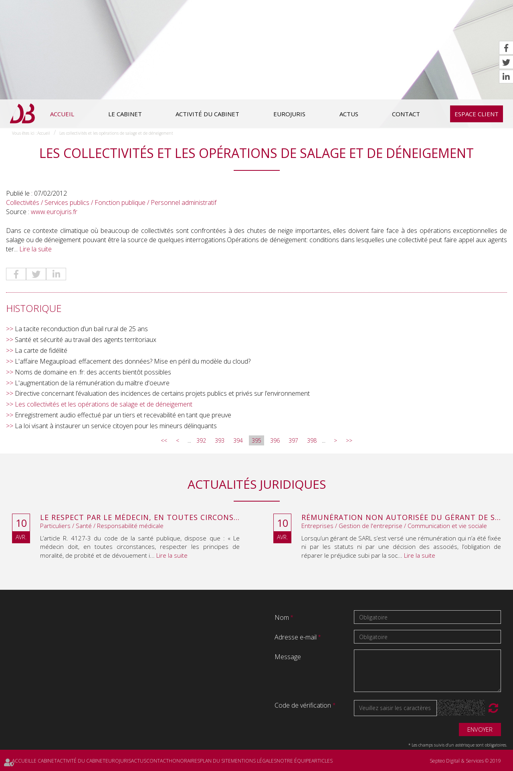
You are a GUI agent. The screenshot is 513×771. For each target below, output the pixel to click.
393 (219, 440)
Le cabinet (125, 114)
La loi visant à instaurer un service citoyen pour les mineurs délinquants (116, 425)
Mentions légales (254, 760)
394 (238, 440)
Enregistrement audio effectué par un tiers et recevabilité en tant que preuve (123, 415)
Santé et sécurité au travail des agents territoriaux (85, 339)
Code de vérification (303, 705)
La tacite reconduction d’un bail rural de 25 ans (81, 328)
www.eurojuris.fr (54, 211)
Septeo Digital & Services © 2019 (465, 760)
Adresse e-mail (296, 637)
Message (288, 656)
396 (275, 440)
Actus (348, 114)
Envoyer (480, 729)
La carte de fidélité (41, 350)
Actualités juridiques (257, 484)
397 (293, 440)
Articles (322, 760)
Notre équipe (294, 760)
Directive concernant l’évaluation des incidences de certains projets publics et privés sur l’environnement (162, 393)
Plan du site (215, 760)
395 (256, 440)
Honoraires (184, 760)
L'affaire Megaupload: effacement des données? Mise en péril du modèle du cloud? (132, 361)
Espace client (476, 114)
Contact (406, 114)
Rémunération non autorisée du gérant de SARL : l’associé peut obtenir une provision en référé (401, 518)
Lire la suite (35, 249)
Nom (283, 617)
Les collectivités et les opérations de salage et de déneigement (116, 133)
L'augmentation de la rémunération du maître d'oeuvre (92, 382)
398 (312, 440)
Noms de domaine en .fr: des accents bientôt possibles (93, 372)
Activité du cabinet (207, 114)
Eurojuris (289, 114)
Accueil (62, 114)
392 (201, 440)
